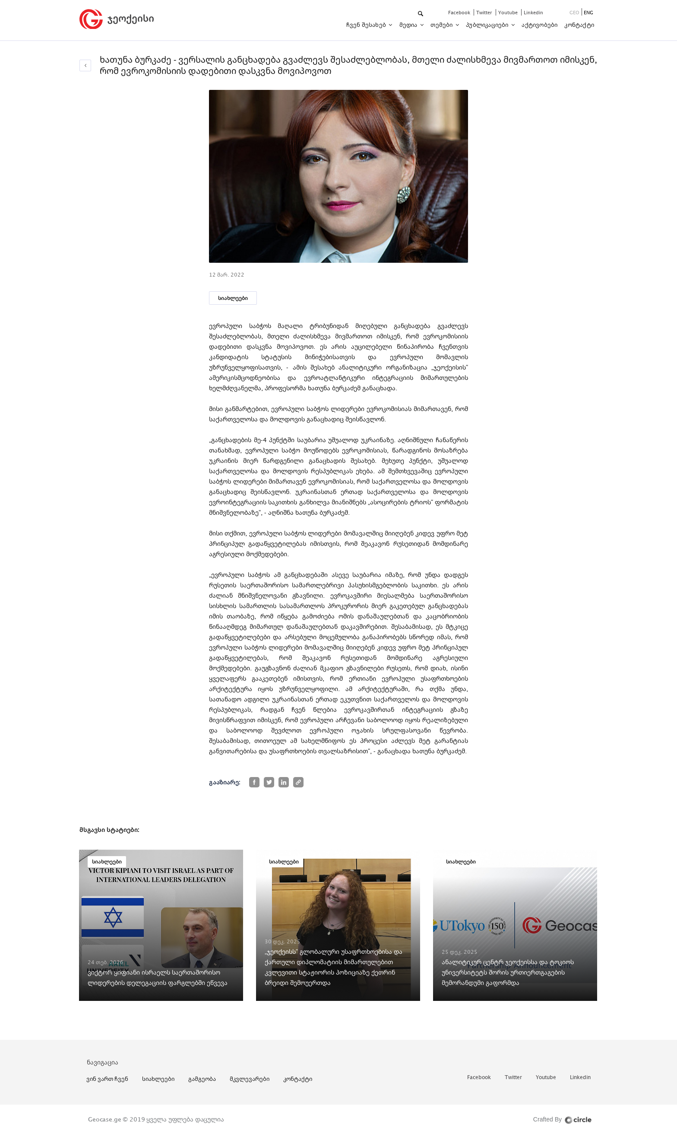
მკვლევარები (249, 1079)
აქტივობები (539, 25)
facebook (459, 12)
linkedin (533, 12)
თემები (442, 25)
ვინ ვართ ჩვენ (107, 1079)
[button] (421, 14)
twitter (485, 12)
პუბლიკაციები (488, 25)
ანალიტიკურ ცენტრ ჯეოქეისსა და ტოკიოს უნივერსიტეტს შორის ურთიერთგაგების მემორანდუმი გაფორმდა (508, 972)
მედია (409, 25)
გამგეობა (202, 1079)
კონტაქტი (579, 25)
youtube (508, 12)
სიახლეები (233, 298)
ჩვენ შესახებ (367, 25)
